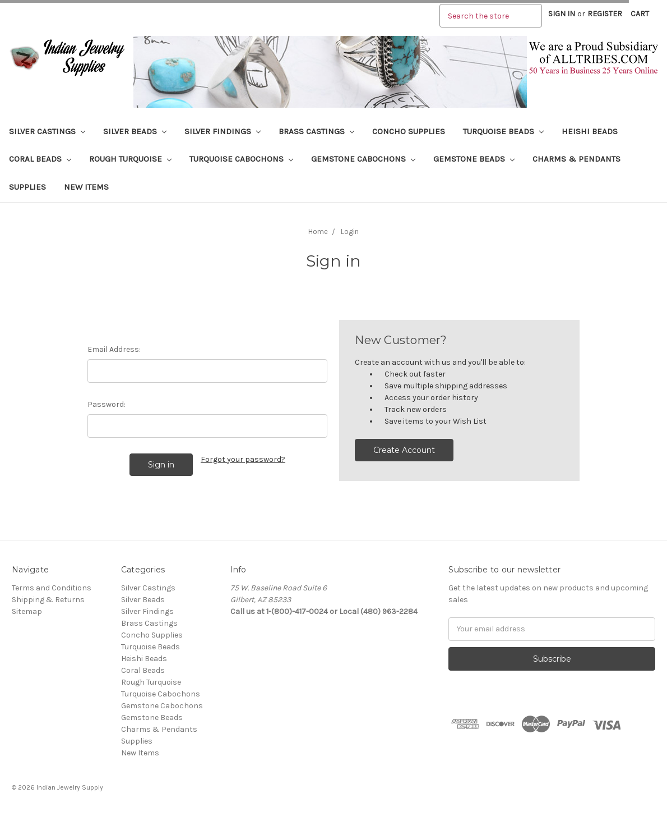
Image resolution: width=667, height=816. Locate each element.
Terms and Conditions (51, 588)
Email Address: (114, 349)
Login (350, 231)
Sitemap (27, 611)
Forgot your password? (243, 459)
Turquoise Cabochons (241, 159)
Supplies (27, 187)
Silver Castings (47, 131)
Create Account (404, 450)
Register (604, 14)
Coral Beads (40, 159)
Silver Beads (134, 131)
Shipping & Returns (48, 599)
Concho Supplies (408, 131)
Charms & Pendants (576, 159)
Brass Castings (316, 131)
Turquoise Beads (503, 131)
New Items (86, 187)
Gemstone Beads (474, 159)
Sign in (561, 14)
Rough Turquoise (130, 159)
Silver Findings (222, 131)
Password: (106, 404)
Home (318, 231)
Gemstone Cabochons (363, 159)
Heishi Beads (590, 131)
